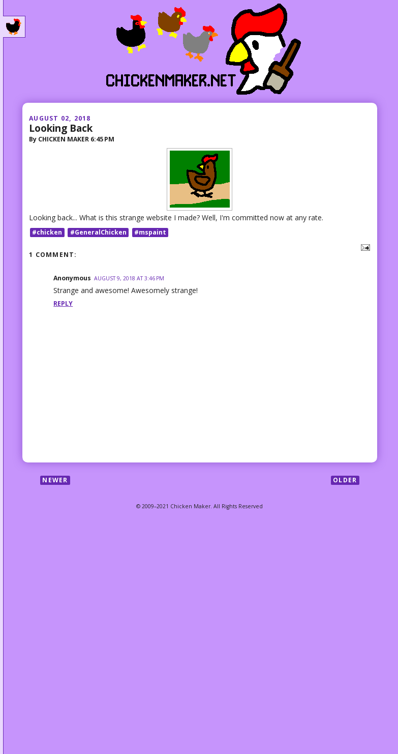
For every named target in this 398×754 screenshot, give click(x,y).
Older (345, 480)
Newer (55, 480)
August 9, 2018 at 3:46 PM (129, 278)
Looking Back (61, 128)
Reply (63, 303)
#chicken (47, 232)
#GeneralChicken (98, 232)
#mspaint (150, 232)
